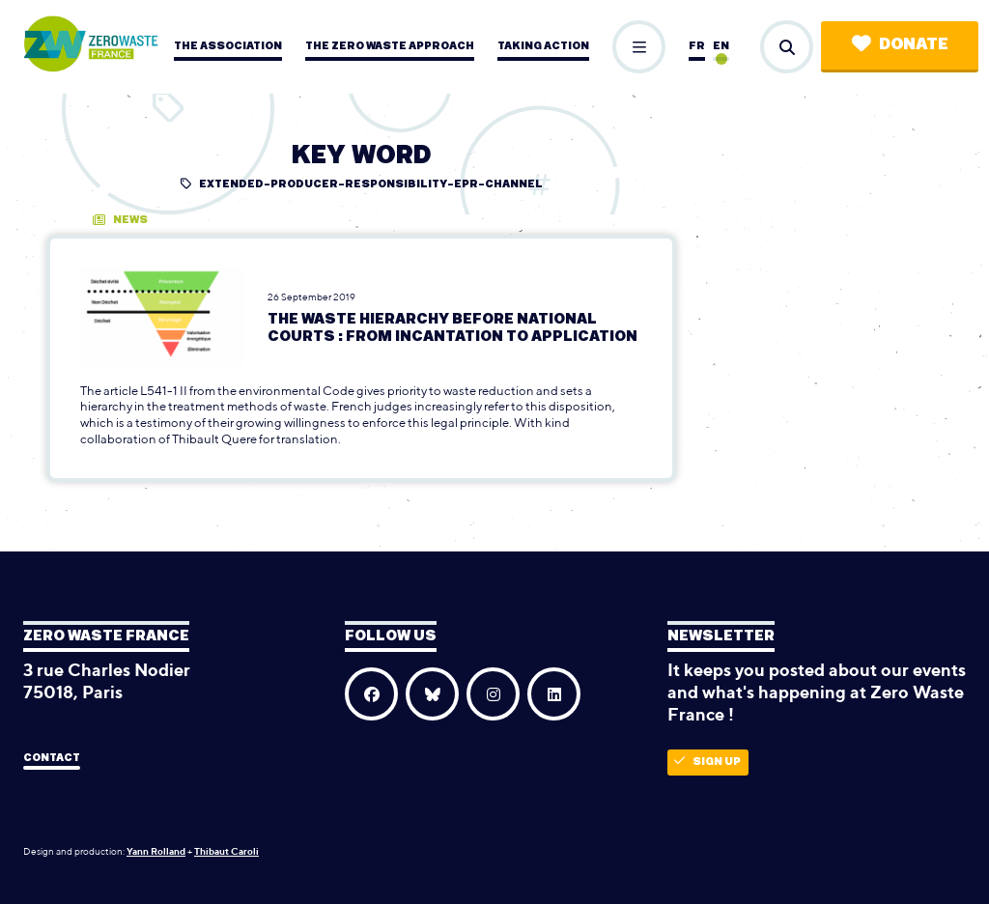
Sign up (707, 761)
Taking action (543, 46)
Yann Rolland (156, 851)
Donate (900, 44)
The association (228, 46)
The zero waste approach (389, 46)
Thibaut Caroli (226, 851)
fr (697, 46)
